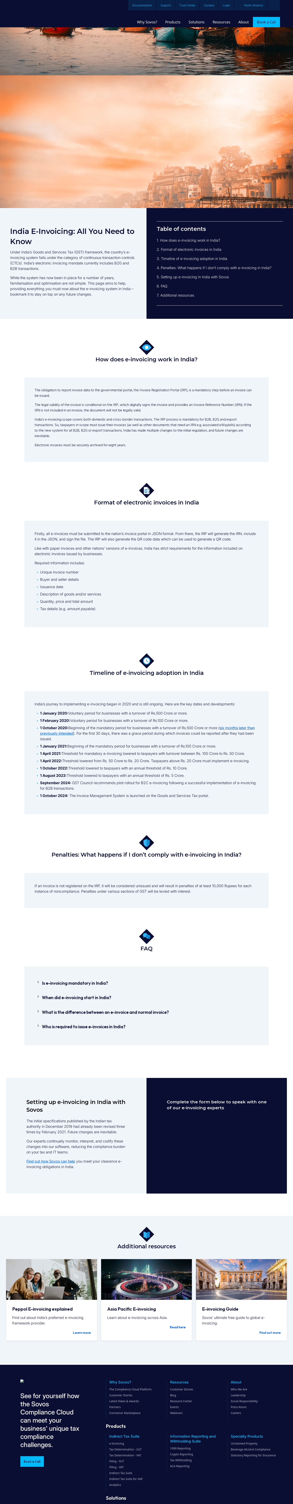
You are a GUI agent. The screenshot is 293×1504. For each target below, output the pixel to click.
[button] (146, 983)
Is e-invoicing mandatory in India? (75, 983)
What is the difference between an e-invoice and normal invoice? (105, 1012)
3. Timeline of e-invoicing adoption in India (192, 259)
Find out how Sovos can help (50, 1161)
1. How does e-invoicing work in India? (188, 240)
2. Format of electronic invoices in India (189, 249)
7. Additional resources (175, 295)
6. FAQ (162, 286)
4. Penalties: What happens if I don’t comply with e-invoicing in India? (214, 268)
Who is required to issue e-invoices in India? (84, 1026)
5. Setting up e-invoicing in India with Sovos (193, 277)
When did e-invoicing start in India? (76, 997)
